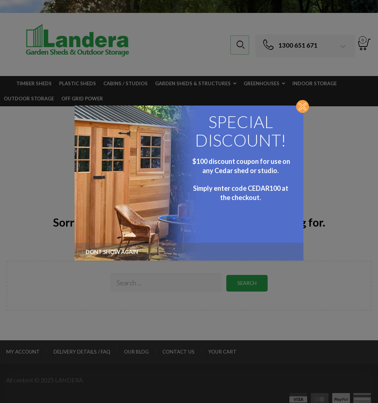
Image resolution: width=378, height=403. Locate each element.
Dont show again (107, 252)
